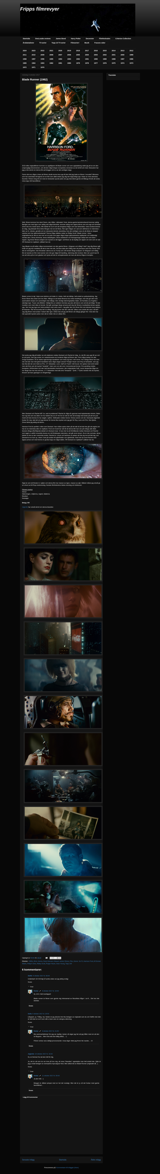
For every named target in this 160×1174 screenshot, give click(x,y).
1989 (105, 59)
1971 (33, 67)
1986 (131, 59)
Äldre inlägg (96, 1160)
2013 (122, 51)
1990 (96, 59)
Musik (86, 43)
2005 (78, 55)
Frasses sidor (99, 43)
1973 (131, 63)
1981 (60, 63)
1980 (69, 63)
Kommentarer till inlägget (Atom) (67, 1167)
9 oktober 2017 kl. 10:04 (50, 991)
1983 (42, 63)
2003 (96, 55)
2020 (60, 51)
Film (71, 961)
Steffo (30, 976)
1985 (25, 63)
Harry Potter (76, 39)
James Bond (61, 39)
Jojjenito (25, 507)
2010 (33, 55)
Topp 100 (68, 964)
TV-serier (42, 43)
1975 (114, 63)
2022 (42, 51)
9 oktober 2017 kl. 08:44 (41, 976)
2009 (42, 55)
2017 (87, 51)
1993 (69, 59)
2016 (96, 51)
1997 (33, 59)
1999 (131, 55)
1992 (78, 59)
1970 (42, 67)
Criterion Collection (123, 39)
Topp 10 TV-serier (58, 43)
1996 (42, 59)
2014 (114, 51)
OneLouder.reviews (43, 39)
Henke (36, 991)
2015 (105, 51)
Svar (31, 987)
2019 (69, 51)
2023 (33, 51)
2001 (114, 55)
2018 (78, 51)
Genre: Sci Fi (78, 961)
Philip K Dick (31, 964)
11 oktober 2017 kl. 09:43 (51, 1076)
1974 (122, 63)
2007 (60, 55)
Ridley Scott (41, 964)
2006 (69, 55)
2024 (25, 51)
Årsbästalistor (28, 43)
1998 (25, 59)
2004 (87, 55)
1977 (96, 63)
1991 (87, 59)
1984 (33, 63)
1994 (60, 59)
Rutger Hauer (50, 964)
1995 (51, 59)
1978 (87, 63)
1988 (114, 59)
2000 (122, 55)
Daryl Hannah (48, 961)
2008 (51, 55)
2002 (105, 55)
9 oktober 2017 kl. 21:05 (50, 1031)
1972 (25, 67)
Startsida (26, 39)
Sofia (30, 1014)
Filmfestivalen (104, 39)
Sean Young (60, 964)
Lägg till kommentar (30, 1097)
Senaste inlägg (28, 1160)
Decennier (90, 39)
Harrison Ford (88, 961)
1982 (51, 63)
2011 (25, 55)
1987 (122, 59)
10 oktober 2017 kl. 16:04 (44, 1054)
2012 (131, 51)
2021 (51, 51)
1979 (78, 63)
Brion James (38, 961)
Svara (30, 982)
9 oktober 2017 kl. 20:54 (40, 1014)
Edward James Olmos (61, 961)
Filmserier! (75, 43)
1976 (105, 63)
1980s (31, 961)
